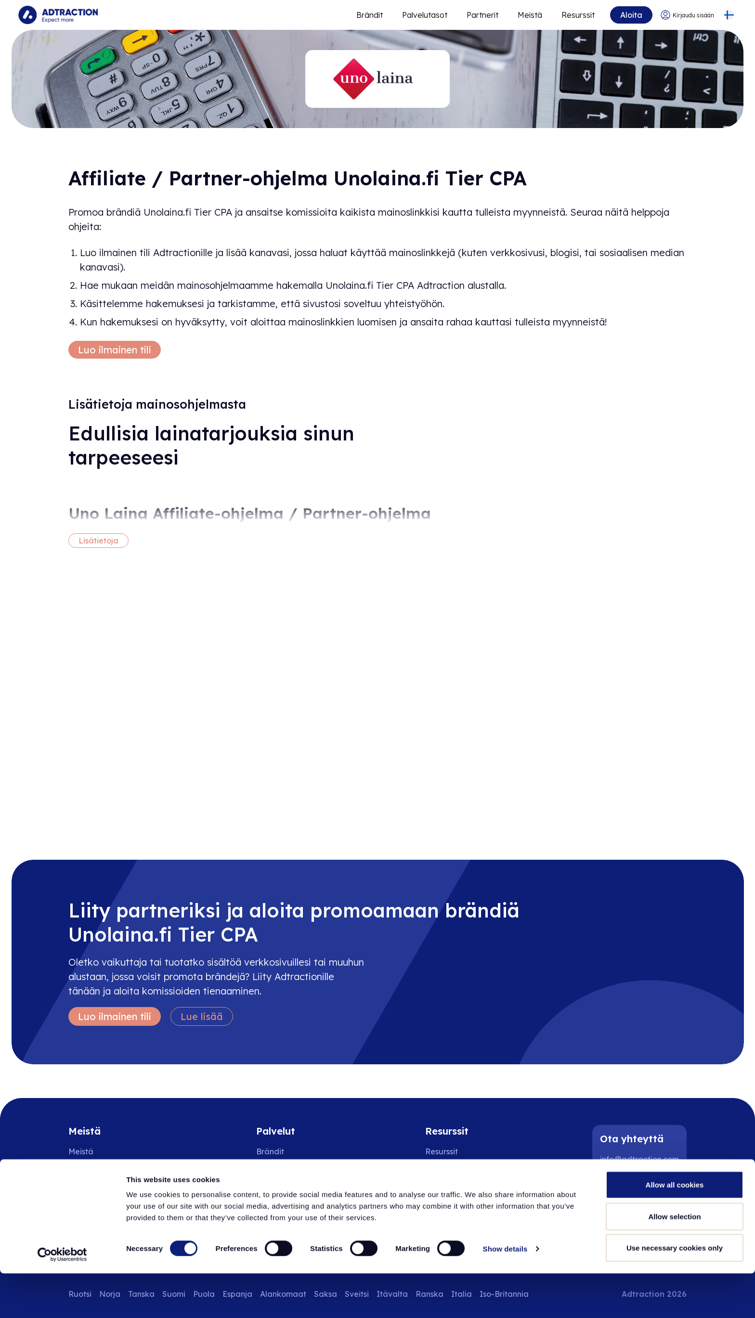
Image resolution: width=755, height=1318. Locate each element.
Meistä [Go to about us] (80, 1151)
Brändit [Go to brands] (270, 1151)
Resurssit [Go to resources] (576, 15)
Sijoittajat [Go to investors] (86, 1190)
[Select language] (728, 15)
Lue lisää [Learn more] (202, 1016)
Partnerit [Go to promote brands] (481, 15)
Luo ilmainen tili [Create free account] (114, 350)
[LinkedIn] (611, 1185)
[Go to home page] (59, 15)
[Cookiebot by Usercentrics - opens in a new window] (62, 1299)
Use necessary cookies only (674, 1292)
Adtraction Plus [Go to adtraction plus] (284, 1190)
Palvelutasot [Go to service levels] (423, 15)
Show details (505, 1293)
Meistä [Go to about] (528, 15)
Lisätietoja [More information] (98, 540)
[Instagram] (642, 1185)
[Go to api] (453, 1171)
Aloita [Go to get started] (630, 15)
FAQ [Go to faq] (433, 1190)
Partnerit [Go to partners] (272, 1171)
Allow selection (674, 1261)
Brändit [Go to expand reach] (368, 15)
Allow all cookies (675, 1229)
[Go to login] (686, 15)
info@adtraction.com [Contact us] (639, 1159)
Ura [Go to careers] (75, 1171)
